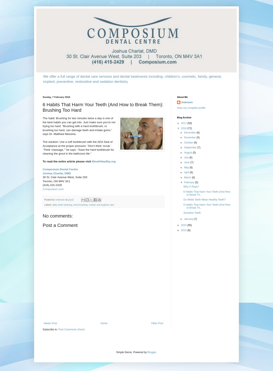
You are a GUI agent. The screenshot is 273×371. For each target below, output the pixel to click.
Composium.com (53, 189)
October (189, 142)
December (190, 132)
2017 (184, 123)
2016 (184, 128)
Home (104, 323)
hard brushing (80, 204)
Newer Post (50, 323)
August (188, 152)
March (188, 177)
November (190, 137)
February (189, 182)
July (186, 157)
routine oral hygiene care (101, 204)
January (189, 219)
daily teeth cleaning (62, 204)
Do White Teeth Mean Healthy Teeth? (204, 199)
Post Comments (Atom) (71, 329)
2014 (184, 230)
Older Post (157, 323)
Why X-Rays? (191, 186)
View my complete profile (191, 107)
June (187, 162)
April (187, 172)
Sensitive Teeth (192, 212)
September (190, 147)
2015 (184, 225)
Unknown (187, 102)
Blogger (151, 352)
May (187, 167)
